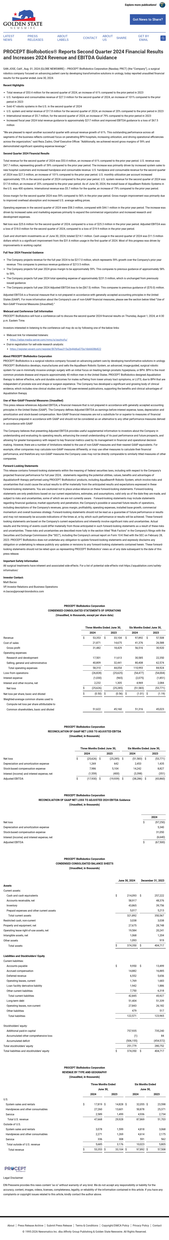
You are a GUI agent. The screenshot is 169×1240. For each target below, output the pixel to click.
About (10, 1225)
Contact (90, 38)
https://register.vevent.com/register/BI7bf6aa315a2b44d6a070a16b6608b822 (55, 349)
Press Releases (35, 38)
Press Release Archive (30, 1225)
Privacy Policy (141, 1225)
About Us (107, 38)
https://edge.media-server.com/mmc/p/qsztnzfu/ (39, 339)
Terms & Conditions (86, 1225)
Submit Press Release (59, 1225)
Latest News (8, 38)
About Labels (63, 38)
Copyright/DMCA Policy (115, 1225)
